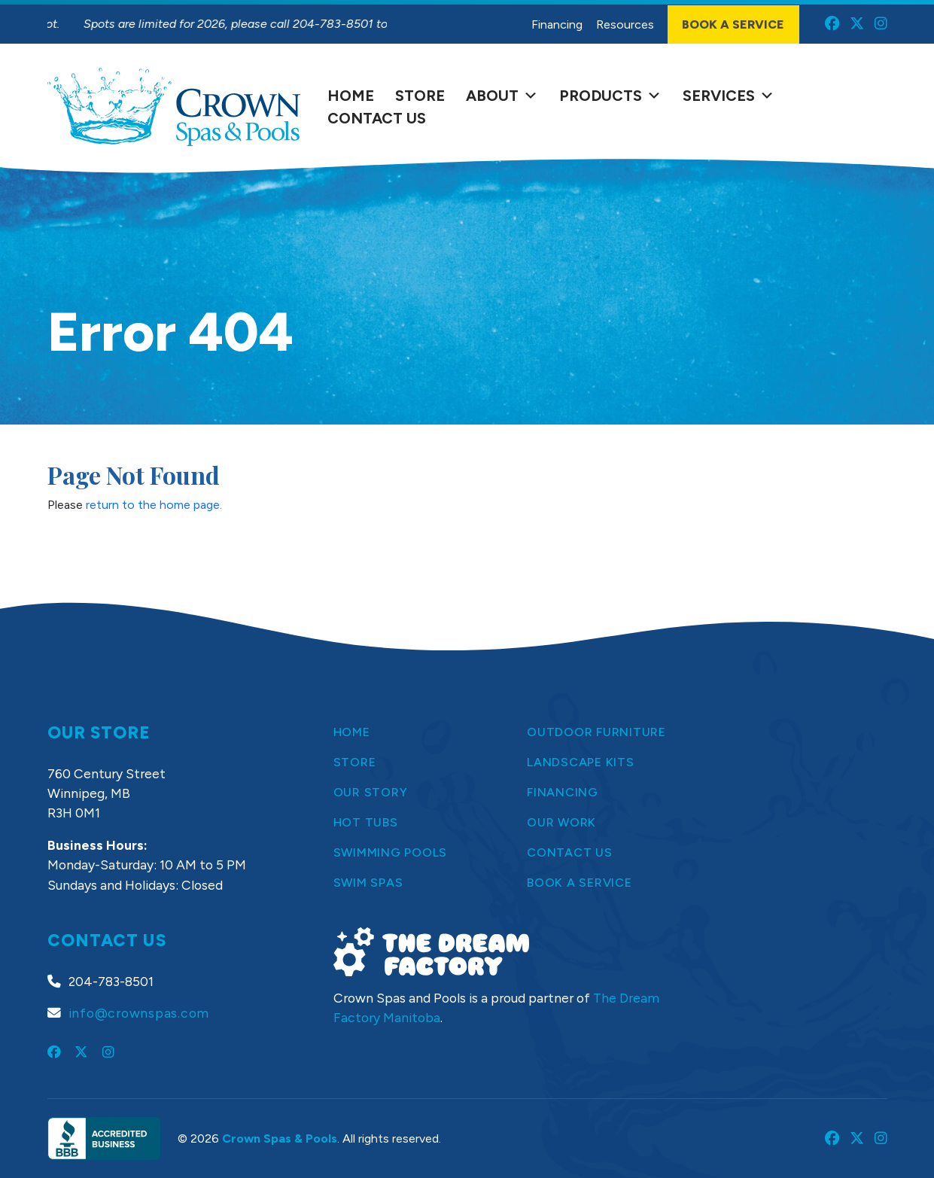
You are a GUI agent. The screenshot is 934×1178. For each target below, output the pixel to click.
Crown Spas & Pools (279, 1138)
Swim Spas (368, 882)
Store (420, 96)
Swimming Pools (390, 852)
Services (728, 95)
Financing (557, 24)
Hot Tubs (365, 822)
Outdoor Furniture (596, 732)
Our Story (370, 792)
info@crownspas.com (139, 1013)
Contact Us (376, 118)
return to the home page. (154, 505)
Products (610, 95)
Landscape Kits (580, 762)
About (502, 95)
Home (350, 96)
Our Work (561, 822)
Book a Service (733, 24)
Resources (625, 24)
